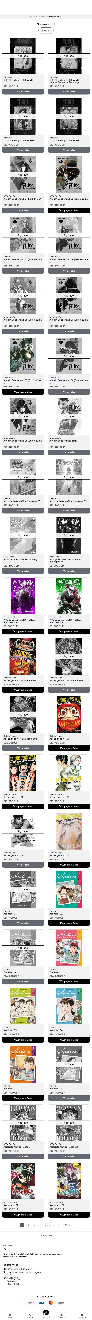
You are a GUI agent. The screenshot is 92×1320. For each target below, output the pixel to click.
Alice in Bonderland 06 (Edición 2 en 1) (67, 321)
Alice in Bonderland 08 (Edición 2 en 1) (67, 382)
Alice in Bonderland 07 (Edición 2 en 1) (21, 382)
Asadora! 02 (56, 915)
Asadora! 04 (56, 973)
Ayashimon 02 (57, 1207)
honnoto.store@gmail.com (18, 1271)
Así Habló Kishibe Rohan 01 (18, 1148)
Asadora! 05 (10, 1032)
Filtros (46, 30)
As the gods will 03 (59, 798)
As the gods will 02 (13, 798)
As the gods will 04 (13, 857)
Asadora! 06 (56, 1032)
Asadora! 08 (56, 1090)
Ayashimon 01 (11, 1207)
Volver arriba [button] (46, 1237)
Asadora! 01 (10, 915)
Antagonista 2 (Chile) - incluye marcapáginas (20, 622)
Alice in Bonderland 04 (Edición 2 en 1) (67, 261)
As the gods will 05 (59, 857)
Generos (42, 16)
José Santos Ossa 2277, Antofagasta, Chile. (22, 1275)
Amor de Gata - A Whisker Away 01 (22, 502)
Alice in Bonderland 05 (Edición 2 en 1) (21, 321)
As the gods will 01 (59, 740)
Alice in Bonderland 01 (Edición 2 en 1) (23, 200)
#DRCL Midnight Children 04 (65, 141)
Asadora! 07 (10, 1090)
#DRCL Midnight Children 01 (19, 80)
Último (67, 1226)
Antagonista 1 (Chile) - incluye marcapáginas (66, 561)
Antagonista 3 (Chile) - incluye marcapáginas (66, 622)
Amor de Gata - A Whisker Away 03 (22, 560)
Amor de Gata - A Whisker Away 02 (68, 502)
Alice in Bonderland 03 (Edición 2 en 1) (21, 261)
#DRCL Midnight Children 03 (19, 141)
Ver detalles (23, 92)
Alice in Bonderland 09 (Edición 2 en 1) (21, 442)
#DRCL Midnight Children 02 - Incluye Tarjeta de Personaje (66, 81)
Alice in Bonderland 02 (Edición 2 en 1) (67, 200)
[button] (69, 211)
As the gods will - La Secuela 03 (20, 740)
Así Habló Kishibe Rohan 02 (64, 1148)
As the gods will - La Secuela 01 (20, 681)
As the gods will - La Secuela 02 (66, 681)
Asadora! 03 (10, 973)
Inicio (32, 16)
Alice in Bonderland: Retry (63, 441)
